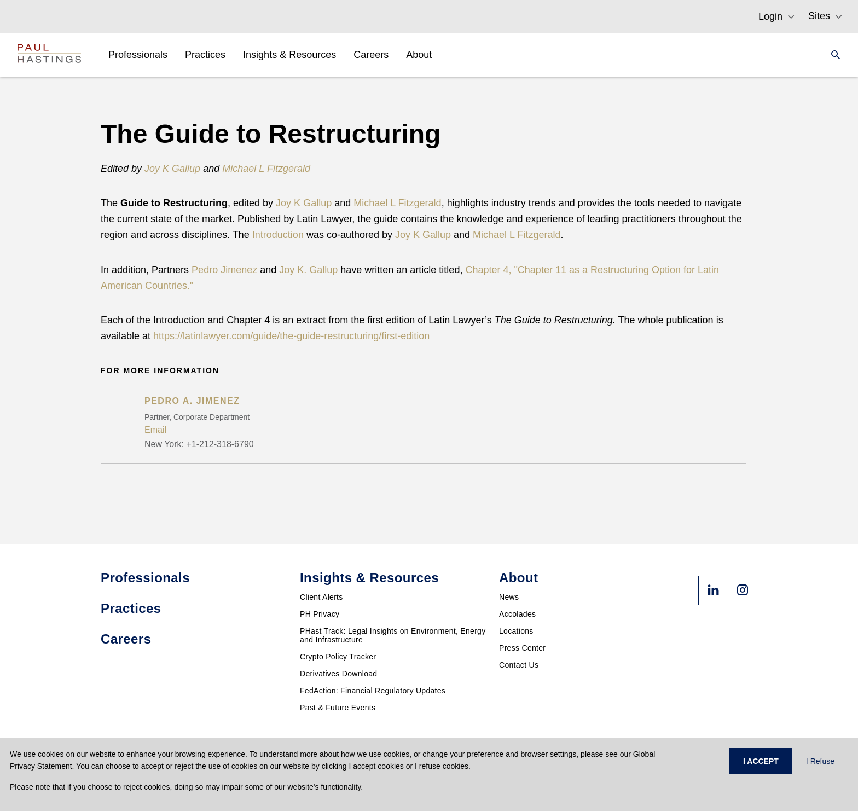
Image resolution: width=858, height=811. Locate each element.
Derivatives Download (338, 673)
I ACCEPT (761, 761)
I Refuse (820, 761)
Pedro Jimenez (224, 269)
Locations (516, 631)
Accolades (517, 614)
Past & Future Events (337, 707)
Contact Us (518, 665)
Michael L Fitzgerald (397, 203)
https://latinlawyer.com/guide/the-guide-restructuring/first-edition (291, 336)
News (509, 597)
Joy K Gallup (304, 203)
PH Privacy (319, 614)
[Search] (832, 54)
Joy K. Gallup (308, 269)
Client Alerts (321, 597)
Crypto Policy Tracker (338, 656)
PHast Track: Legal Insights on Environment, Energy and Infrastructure (393, 635)
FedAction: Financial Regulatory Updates (372, 690)
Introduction (278, 234)
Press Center (522, 648)
